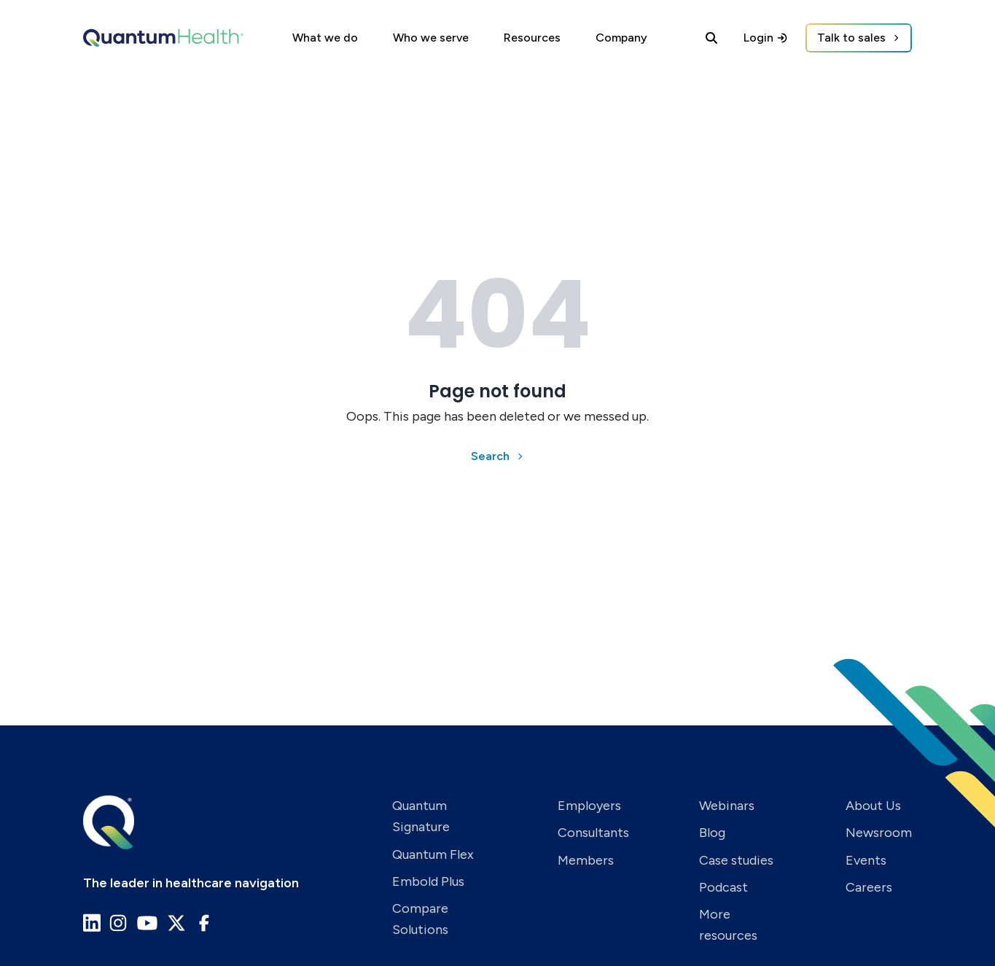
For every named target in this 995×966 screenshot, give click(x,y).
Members (586, 860)
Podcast (723, 887)
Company (621, 37)
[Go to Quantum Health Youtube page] (147, 923)
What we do (325, 37)
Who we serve (431, 37)
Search (490, 456)
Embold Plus (428, 881)
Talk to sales (851, 37)
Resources (532, 37)
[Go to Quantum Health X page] (176, 923)
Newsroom (879, 833)
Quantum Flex (433, 854)
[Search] (711, 37)
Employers (589, 806)
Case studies (736, 860)
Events (866, 860)
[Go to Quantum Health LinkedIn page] (92, 922)
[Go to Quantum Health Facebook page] (204, 923)
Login (766, 37)
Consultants (593, 833)
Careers (869, 887)
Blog (712, 833)
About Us (873, 806)
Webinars (726, 806)
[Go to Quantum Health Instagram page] (118, 923)
